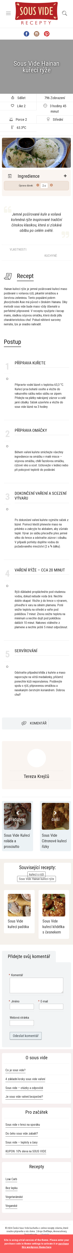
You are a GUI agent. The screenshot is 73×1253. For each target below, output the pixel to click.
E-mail (43, 1001)
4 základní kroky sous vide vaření (25, 1079)
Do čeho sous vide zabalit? (21, 1133)
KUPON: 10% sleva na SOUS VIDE (25, 1151)
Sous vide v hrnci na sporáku (22, 1124)
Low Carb (11, 1179)
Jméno (14, 1001)
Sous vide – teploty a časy (21, 1142)
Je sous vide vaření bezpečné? (24, 1096)
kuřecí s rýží (36, 874)
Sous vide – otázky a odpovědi (24, 1088)
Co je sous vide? (15, 1070)
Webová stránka (19, 1017)
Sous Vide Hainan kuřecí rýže (36, 879)
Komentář (38, 723)
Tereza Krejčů (36, 776)
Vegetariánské (14, 1197)
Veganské (11, 1206)
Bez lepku (11, 1188)
